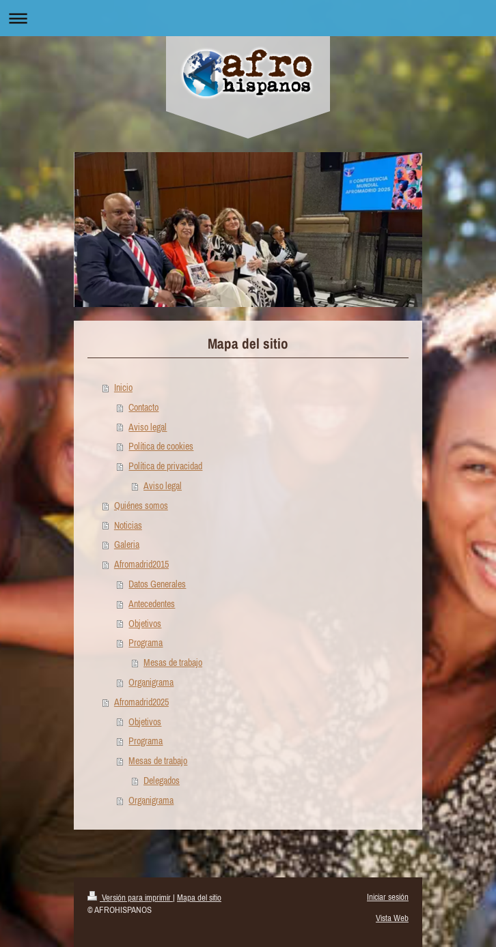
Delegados (161, 780)
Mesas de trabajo (172, 662)
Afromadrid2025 (141, 702)
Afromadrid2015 (141, 564)
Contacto (143, 407)
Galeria (126, 544)
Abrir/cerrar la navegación (248, 18)
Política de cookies (160, 446)
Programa (145, 642)
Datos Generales (157, 584)
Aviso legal (147, 427)
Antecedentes (151, 603)
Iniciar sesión (388, 897)
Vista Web (392, 918)
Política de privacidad (165, 466)
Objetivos (144, 623)
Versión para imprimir (130, 897)
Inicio (123, 387)
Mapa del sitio (199, 897)
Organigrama (151, 682)
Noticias (128, 525)
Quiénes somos (141, 505)
